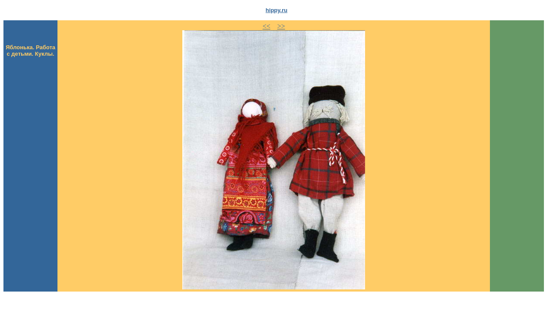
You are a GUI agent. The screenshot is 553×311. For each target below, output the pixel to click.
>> (281, 26)
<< (266, 26)
